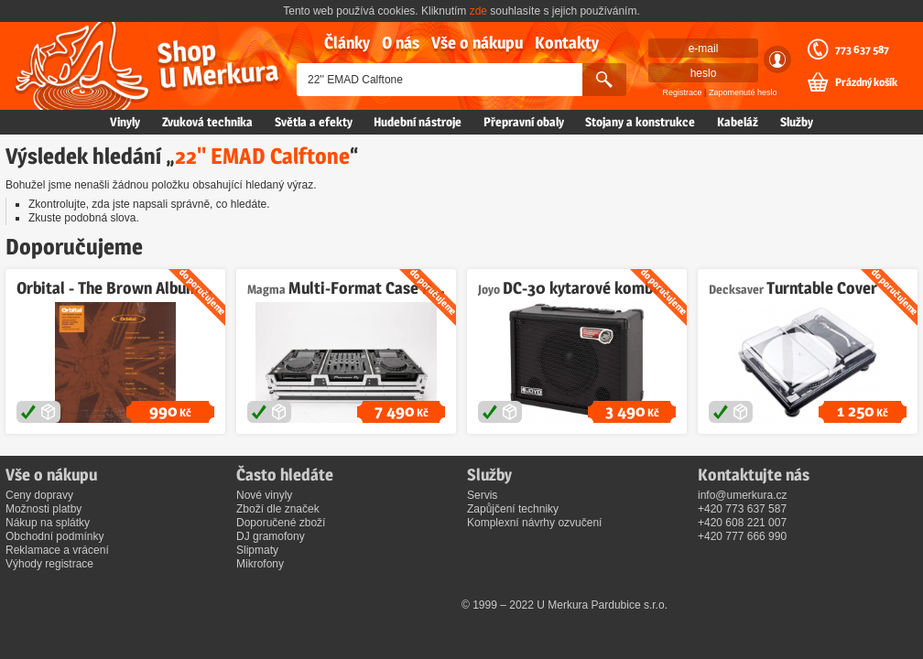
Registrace (682, 92)
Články (347, 42)
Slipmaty (257, 550)
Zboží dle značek (278, 508)
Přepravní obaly (523, 121)
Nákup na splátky (47, 522)
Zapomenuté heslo (743, 92)
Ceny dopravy (39, 495)
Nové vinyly (264, 495)
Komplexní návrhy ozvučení (534, 522)
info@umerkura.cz (742, 495)
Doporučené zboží (280, 522)
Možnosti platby (43, 508)
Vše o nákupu (477, 42)
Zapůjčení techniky (513, 508)
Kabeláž (737, 121)
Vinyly (125, 121)
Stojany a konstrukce (640, 121)
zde (478, 11)
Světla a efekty (314, 121)
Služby (796, 121)
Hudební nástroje (418, 121)
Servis (482, 495)
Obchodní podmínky (54, 536)
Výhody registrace (49, 563)
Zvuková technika (207, 121)
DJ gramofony (270, 536)
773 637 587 (862, 49)
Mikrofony (260, 563)
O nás (400, 42)
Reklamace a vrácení (57, 550)
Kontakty (567, 42)
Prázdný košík (866, 82)
